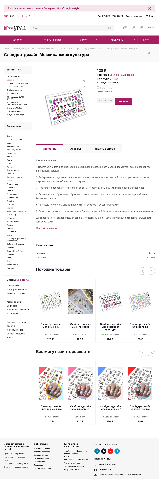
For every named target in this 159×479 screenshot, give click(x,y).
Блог (6, 460)
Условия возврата (42, 452)
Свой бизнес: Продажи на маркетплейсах (75, 452)
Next (151, 271)
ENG (12, 16)
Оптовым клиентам (42, 468)
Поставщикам (40, 462)
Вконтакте (97, 451)
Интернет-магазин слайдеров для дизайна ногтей (16, 446)
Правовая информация (14, 453)
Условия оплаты (41, 455)
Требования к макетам (74, 466)
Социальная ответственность (17, 467)
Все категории (14, 70)
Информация (41, 444)
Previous (142, 271)
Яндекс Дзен (103, 451)
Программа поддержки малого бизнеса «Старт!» (17, 289)
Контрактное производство (71, 445)
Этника (114, 78)
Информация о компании (14, 457)
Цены (66, 456)
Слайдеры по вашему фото (16, 463)
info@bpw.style (105, 469)
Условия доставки (42, 448)
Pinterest (110, 451)
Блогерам (38, 465)
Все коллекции (14, 126)
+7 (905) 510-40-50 (113, 16)
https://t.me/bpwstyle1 (68, 8)
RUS (6, 16)
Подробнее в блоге (47, 228)
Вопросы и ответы (72, 469)
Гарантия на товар (42, 458)
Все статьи (23, 280)
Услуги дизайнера (72, 463)
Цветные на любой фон (122, 75)
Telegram (117, 451)
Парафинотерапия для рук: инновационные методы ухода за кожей (16, 330)
